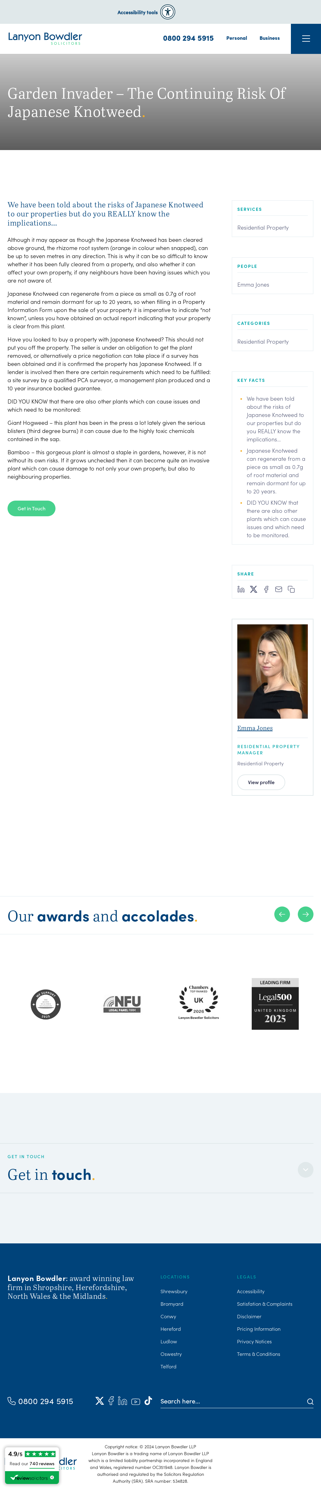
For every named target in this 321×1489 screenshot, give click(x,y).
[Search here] (234, 1400)
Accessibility (251, 1291)
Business (270, 37)
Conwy (168, 1316)
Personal (236, 37)
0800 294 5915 (188, 37)
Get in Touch (31, 508)
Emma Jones (253, 284)
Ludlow (168, 1341)
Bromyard (171, 1303)
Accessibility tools (138, 11)
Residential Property (263, 227)
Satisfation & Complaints (264, 1303)
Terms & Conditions (258, 1353)
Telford (168, 1366)
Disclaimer (249, 1316)
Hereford (170, 1328)
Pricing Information (259, 1328)
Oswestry (171, 1353)
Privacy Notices (254, 1341)
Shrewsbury (173, 1291)
